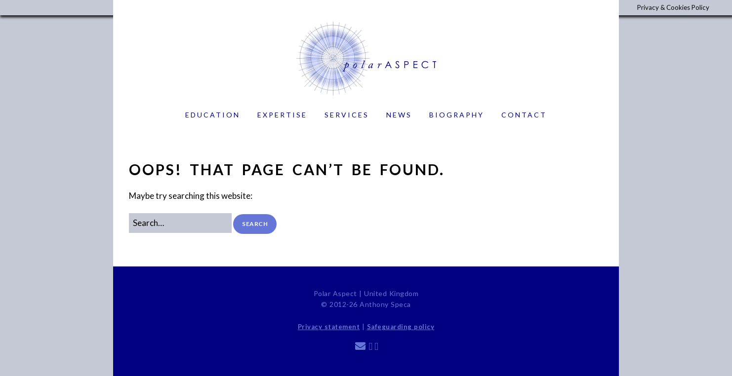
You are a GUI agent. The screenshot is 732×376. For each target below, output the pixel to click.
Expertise (282, 115)
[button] (255, 223)
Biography (456, 115)
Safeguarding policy (401, 327)
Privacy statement (329, 327)
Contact (524, 115)
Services (347, 115)
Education (212, 115)
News (399, 115)
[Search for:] (180, 222)
